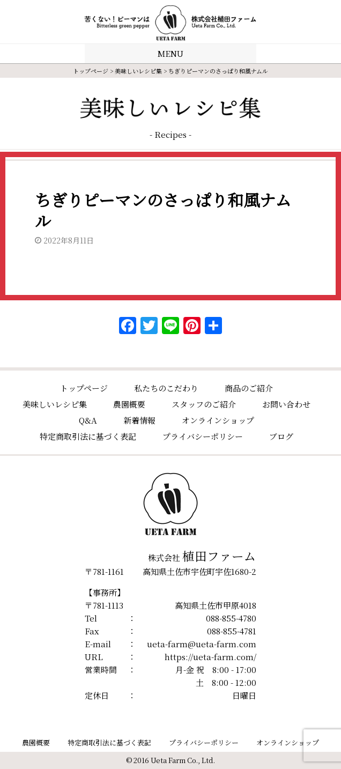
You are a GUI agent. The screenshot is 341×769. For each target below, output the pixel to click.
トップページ (90, 70)
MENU (170, 53)
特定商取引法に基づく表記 (88, 436)
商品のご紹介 (249, 388)
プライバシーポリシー (202, 436)
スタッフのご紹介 (204, 404)
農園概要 (129, 404)
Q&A (88, 420)
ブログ (281, 436)
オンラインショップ (218, 420)
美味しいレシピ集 (138, 70)
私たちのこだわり (166, 388)
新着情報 (139, 420)
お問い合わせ (286, 404)
